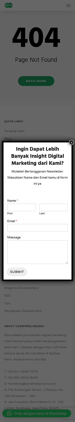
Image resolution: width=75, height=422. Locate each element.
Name (12, 201)
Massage (14, 237)
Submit (17, 272)
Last (42, 213)
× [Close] (71, 142)
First (9, 213)
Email (12, 221)
